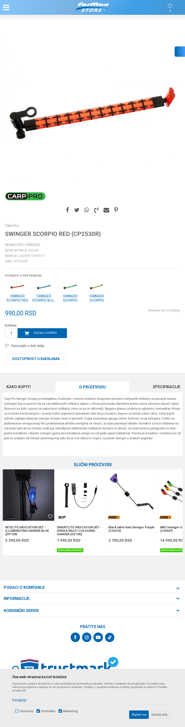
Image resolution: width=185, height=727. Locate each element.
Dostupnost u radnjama (36, 359)
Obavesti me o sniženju (164, 310)
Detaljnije (19, 700)
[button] (30, 7)
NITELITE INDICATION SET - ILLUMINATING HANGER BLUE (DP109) (27, 531)
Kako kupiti (18, 386)
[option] (92, 113)
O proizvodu (92, 387)
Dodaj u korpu (45, 333)
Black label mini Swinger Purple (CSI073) (131, 529)
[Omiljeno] (170, 11)
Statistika (48, 711)
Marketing (70, 711)
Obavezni (26, 711)
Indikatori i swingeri (22, 245)
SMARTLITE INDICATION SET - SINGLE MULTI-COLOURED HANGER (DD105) (79, 531)
